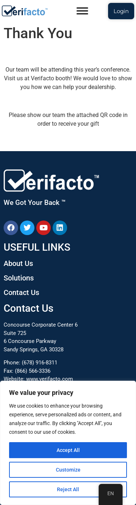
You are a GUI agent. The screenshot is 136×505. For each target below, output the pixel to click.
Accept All (68, 450)
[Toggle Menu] (82, 10)
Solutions (19, 278)
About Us (18, 263)
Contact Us (21, 292)
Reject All (68, 489)
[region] (68, 443)
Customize (68, 470)
